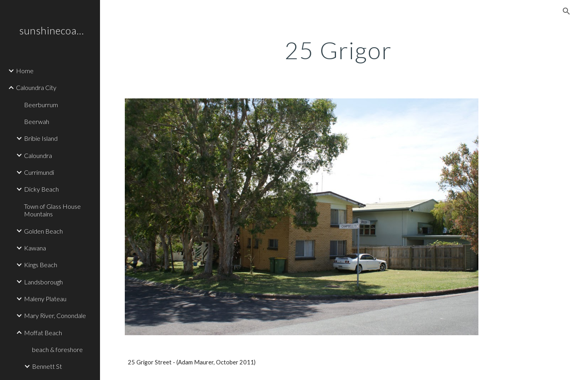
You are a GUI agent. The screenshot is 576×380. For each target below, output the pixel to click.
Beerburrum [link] (41, 104)
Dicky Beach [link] (41, 189)
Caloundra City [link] (36, 87)
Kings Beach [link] (40, 264)
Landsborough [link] (43, 282)
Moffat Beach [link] (43, 332)
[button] (566, 11)
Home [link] (25, 70)
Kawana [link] (35, 248)
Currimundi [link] (39, 172)
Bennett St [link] (47, 366)
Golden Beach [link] (43, 231)
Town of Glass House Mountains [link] (52, 210)
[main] (338, 50)
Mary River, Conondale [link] (55, 315)
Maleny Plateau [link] (45, 298)
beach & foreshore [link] (57, 349)
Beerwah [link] (36, 121)
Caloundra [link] (38, 155)
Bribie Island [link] (41, 138)
